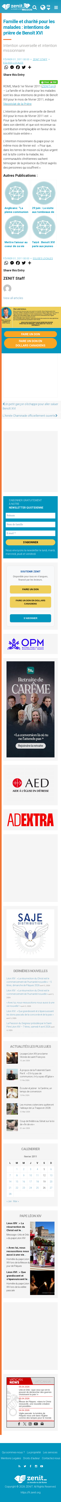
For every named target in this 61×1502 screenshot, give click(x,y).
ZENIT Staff (40, 59)
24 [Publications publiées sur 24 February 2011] (30, 1187)
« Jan (9, 1201)
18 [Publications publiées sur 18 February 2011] (37, 1181)
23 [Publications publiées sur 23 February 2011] (23, 1187)
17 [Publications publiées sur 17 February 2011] (30, 1181)
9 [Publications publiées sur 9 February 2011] (23, 1175)
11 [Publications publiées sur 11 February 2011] (37, 1175)
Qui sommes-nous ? (13, 1452)
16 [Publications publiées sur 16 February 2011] (23, 1181)
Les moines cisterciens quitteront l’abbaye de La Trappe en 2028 (37, 1106)
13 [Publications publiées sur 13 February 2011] (51, 1175)
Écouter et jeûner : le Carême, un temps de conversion (36, 1090)
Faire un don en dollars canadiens (30, 343)
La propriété (34, 1452)
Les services (50, 1452)
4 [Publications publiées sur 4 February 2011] (37, 1169)
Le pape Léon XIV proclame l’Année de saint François (33, 1055)
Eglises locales (13, 63)
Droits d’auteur (31, 1458)
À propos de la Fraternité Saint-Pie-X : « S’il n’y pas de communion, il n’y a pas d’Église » (37, 1073)
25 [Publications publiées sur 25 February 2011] (37, 1187)
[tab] (19, 1381)
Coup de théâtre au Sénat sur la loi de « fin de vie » (37, 1123)
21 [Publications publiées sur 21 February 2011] (10, 1187)
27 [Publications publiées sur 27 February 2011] (51, 1187)
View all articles (13, 298)
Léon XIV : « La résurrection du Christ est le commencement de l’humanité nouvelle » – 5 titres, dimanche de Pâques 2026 (29, 982)
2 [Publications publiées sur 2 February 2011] (23, 1169)
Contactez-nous (51, 1458)
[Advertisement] (30, 378)
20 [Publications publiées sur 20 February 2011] (51, 1181)
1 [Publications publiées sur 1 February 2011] (17, 1169)
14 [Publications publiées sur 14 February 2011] (10, 1181)
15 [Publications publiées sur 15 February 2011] (17, 1181)
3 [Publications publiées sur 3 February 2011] (30, 1169)
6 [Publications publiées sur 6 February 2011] (51, 1169)
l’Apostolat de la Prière (17, 104)
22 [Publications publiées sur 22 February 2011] (17, 1187)
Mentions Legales (11, 1458)
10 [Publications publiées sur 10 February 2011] (30, 1175)
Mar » (16, 1201)
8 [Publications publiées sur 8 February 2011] (17, 1175)
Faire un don (30, 334)
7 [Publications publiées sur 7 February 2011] (10, 1175)
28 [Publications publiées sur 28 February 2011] (10, 1194)
